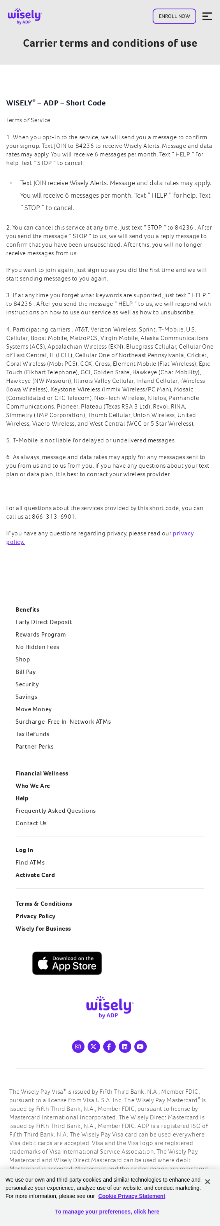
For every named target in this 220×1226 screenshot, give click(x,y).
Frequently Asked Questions (56, 811)
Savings (27, 697)
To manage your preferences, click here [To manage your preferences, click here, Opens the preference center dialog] (107, 1211)
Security (27, 684)
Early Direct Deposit (44, 622)
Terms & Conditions (44, 904)
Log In (24, 850)
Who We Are (33, 786)
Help (22, 798)
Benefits (28, 609)
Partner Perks (35, 746)
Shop (23, 659)
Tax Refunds (32, 734)
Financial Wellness (42, 773)
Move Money (34, 709)
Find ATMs (30, 862)
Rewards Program (41, 634)
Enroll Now (174, 16)
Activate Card (35, 875)
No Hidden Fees (38, 647)
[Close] (207, 1181)
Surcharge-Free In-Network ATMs (63, 721)
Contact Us (31, 823)
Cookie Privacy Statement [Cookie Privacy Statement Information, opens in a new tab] (131, 1196)
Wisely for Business (43, 928)
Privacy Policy (36, 916)
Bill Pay (26, 672)
